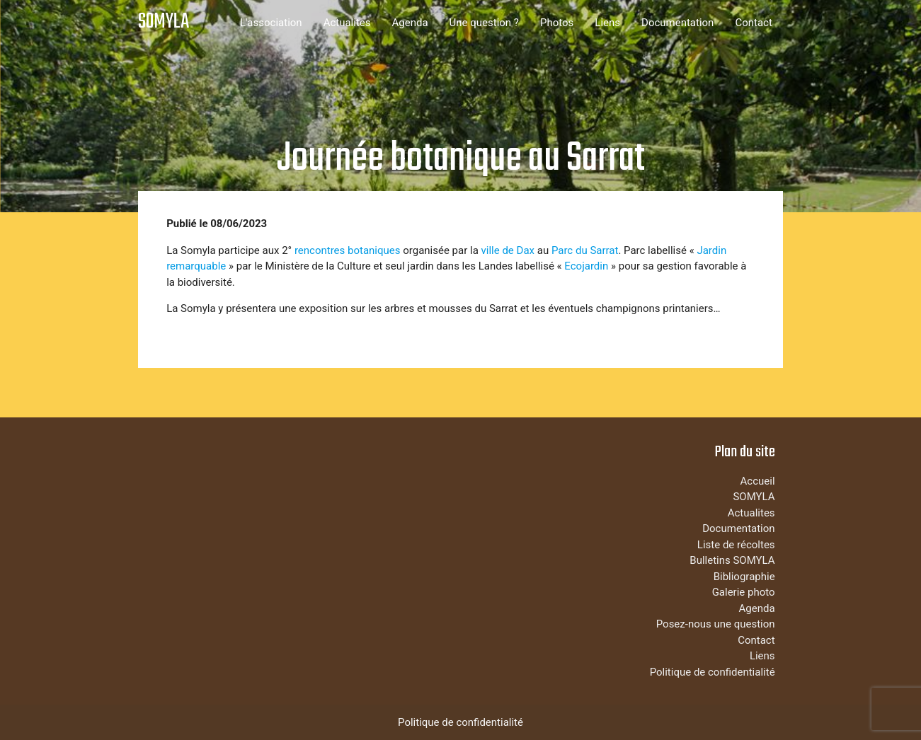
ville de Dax (507, 250)
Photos (556, 22)
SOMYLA (163, 22)
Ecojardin (586, 266)
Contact (753, 22)
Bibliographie (744, 576)
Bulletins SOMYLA (732, 560)
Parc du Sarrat (585, 250)
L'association (271, 22)
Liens (607, 22)
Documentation (677, 22)
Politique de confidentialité (712, 672)
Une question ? (484, 22)
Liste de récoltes (736, 544)
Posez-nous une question (715, 624)
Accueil (757, 481)
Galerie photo (743, 592)
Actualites (347, 22)
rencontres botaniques (347, 250)
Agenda (410, 22)
